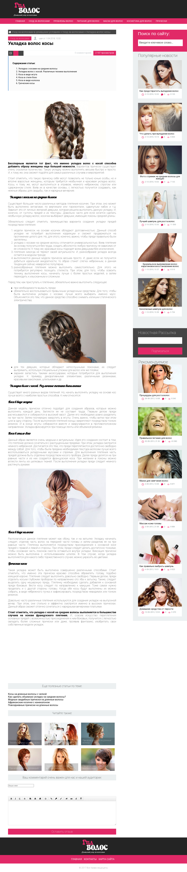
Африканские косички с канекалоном (29, 702)
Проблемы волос (63, 21)
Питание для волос (88, 21)
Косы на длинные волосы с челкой (27, 694)
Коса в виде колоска (29, 80)
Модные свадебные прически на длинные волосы (35, 699)
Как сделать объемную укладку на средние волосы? (37, 696)
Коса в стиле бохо (27, 77)
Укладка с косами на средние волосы (37, 68)
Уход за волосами (39, 21)
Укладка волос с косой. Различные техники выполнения (47, 71)
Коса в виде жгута (27, 74)
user (41, 38)
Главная (20, 21)
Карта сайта (107, 859)
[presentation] (63, 789)
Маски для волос (113, 21)
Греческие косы (26, 83)
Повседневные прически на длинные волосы (33, 705)
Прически (161, 21)
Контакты (90, 859)
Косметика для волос (139, 21)
